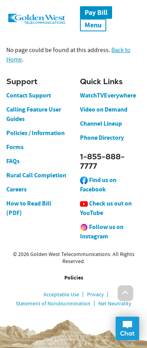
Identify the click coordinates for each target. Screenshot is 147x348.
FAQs (13, 161)
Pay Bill (96, 12)
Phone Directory (102, 137)
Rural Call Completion (36, 175)
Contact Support (28, 95)
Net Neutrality (114, 303)
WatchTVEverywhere (108, 95)
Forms (15, 147)
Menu (93, 25)
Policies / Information (35, 133)
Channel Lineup (101, 123)
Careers (16, 189)
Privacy (95, 294)
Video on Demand (103, 109)
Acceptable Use (61, 294)
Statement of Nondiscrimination (53, 303)
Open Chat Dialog (127, 328)
